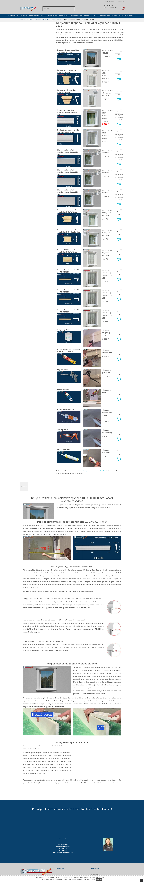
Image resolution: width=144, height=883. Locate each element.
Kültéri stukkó (94, 874)
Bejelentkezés (110, 1)
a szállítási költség (81, 471)
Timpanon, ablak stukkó (42, 19)
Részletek (24, 487)
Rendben (99, 879)
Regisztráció (120, 1)
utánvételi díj (103, 471)
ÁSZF (56, 874)
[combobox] (59, 8)
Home (21, 19)
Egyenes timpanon (57, 19)
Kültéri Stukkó (30, 19)
